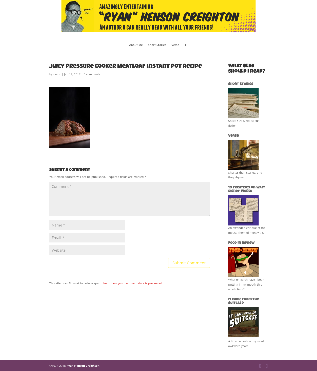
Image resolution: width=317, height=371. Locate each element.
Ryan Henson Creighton (83, 366)
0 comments (92, 74)
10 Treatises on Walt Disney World (246, 189)
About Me (136, 45)
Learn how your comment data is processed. (133, 283)
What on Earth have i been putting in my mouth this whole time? (246, 284)
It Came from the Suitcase (243, 301)
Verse (175, 45)
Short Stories (157, 45)
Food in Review (241, 243)
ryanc (57, 74)
